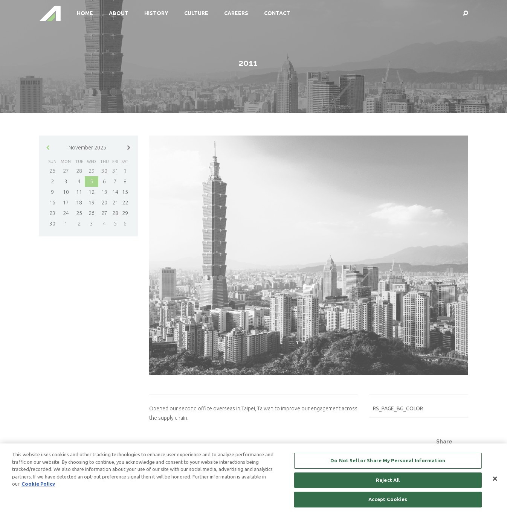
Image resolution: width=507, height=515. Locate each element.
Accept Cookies (388, 500)
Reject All (388, 480)
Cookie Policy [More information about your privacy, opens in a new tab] (38, 484)
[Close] (495, 479)
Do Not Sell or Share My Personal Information (387, 460)
